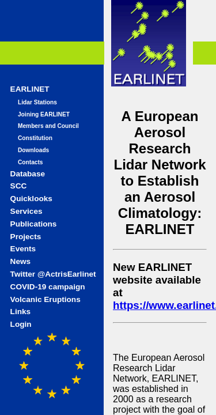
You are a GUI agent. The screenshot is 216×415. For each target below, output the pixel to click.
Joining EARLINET (44, 114)
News (20, 261)
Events (23, 248)
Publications (33, 224)
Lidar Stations (37, 102)
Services (26, 211)
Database (27, 173)
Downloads (33, 150)
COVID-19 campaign (47, 286)
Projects (25, 236)
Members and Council (48, 126)
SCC (18, 186)
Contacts (30, 162)
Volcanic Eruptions (45, 299)
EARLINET (30, 89)
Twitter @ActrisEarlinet (53, 274)
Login (21, 324)
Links (20, 311)
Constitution (35, 138)
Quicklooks (31, 198)
